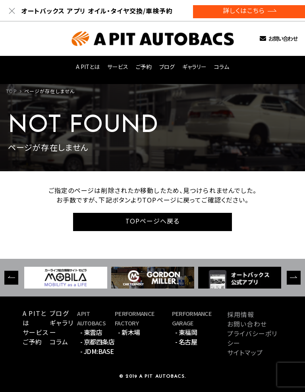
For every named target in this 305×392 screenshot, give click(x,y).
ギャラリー (194, 67)
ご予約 (144, 67)
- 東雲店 (91, 332)
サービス (117, 67)
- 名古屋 (186, 341)
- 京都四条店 (97, 341)
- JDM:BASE (97, 351)
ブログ (167, 67)
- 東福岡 (186, 332)
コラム (221, 67)
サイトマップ (245, 352)
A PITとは (88, 67)
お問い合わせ (282, 38)
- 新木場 (129, 332)
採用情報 (240, 314)
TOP (11, 91)
